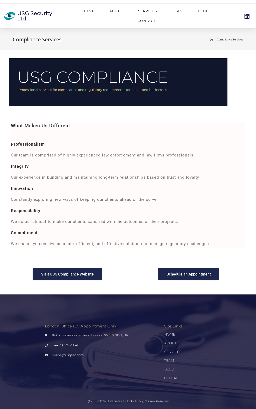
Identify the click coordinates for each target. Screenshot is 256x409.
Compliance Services (230, 39)
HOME (88, 11)
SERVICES (147, 11)
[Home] (211, 39)
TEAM (177, 11)
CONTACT (147, 21)
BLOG (203, 11)
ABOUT (116, 11)
